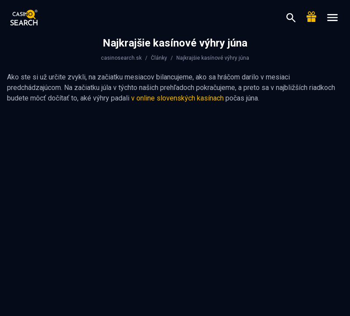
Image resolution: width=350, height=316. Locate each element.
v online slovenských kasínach (177, 98)
